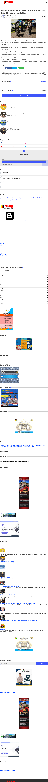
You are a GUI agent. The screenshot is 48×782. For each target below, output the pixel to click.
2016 (24, 297)
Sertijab (28, 446)
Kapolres (9, 197)
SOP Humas (2, 629)
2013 (24, 303)
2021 (24, 286)
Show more (44, 81)
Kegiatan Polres (25, 197)
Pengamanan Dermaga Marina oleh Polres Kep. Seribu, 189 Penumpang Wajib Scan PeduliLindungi (18, 620)
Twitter (15, 68)
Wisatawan (18, 199)
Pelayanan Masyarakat (33, 197)
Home (2, 6)
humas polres (19, 446)
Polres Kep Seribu (3, 446)
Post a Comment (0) (24, 95)
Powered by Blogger (13, 220)
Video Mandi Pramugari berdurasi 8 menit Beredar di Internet (11, 612)
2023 (24, 281)
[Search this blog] (18, 663)
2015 (24, 299)
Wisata (13, 199)
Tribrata (1, 553)
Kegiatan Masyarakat (16, 197)
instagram (37, 143)
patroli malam (6, 6)
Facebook (9, 68)
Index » (1, 253)
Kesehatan (4, 255)
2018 (24, 293)
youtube (13, 146)
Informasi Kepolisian (7, 692)
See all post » (2, 243)
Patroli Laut (24, 446)
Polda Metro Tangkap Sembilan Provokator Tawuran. (10, 586)
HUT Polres (32, 446)
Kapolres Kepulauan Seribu (13, 129)
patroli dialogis (10, 446)
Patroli (21, 445)
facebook (13, 143)
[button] (47, 2)
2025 (24, 277)
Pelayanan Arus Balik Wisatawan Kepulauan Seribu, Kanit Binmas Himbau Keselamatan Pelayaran (18, 603)
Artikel (2, 245)
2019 (24, 290)
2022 (24, 284)
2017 (24, 295)
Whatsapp (21, 68)
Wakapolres (15, 446)
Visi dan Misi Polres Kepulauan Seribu (15, 114)
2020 (24, 288)
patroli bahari (42, 445)
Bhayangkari (3, 197)
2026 (24, 275)
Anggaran (9, 121)
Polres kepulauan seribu (5, 199)
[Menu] (1, 2)
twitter (36, 146)
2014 (24, 301)
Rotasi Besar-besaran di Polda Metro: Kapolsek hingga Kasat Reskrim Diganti (14, 594)
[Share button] (25, 68)
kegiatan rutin (24, 199)
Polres (40, 197)
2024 (24, 280)
